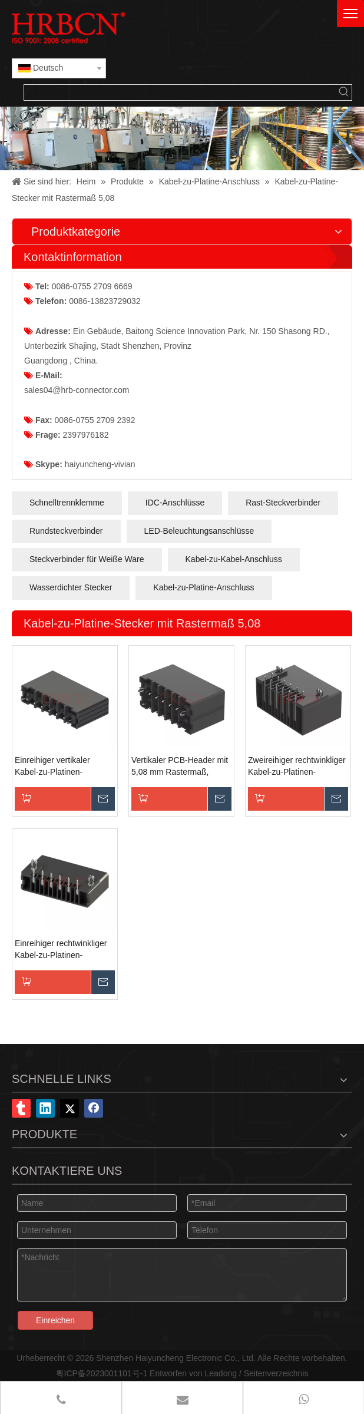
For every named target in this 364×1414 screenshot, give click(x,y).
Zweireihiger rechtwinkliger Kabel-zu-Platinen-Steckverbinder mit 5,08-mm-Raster (297, 766)
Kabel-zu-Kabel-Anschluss (234, 559)
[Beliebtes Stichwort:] (344, 92)
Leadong (221, 1373)
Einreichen (55, 1320)
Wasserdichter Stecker (70, 587)
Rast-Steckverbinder (283, 502)
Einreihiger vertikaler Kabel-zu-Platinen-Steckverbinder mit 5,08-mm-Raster (59, 766)
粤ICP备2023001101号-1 (102, 1373)
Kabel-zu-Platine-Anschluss (203, 587)
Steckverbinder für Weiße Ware (86, 559)
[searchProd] (180, 92)
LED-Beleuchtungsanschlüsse (199, 531)
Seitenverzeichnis (276, 1373)
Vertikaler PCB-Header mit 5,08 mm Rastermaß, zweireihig (179, 766)
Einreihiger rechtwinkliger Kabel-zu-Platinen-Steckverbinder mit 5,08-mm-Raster (61, 950)
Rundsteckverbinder (66, 531)
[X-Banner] (182, 138)
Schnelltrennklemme (66, 502)
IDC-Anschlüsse (174, 502)
